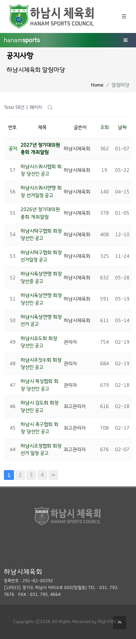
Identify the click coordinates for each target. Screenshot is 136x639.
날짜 (122, 127)
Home (97, 85)
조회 (104, 127)
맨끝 (53, 475)
